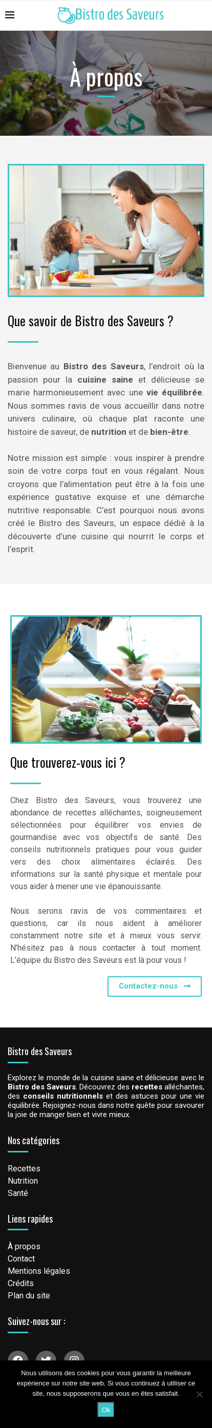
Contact (21, 1259)
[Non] (199, 1394)
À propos (24, 1247)
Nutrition (23, 1181)
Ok (105, 1410)
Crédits (21, 1283)
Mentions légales (39, 1271)
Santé (18, 1193)
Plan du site (29, 1296)
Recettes (24, 1169)
